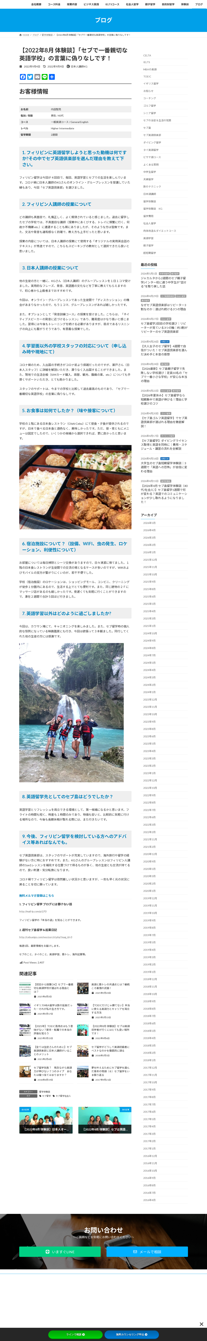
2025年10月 (150, 574)
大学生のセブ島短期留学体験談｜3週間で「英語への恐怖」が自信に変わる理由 (164, 467)
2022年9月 (149, 795)
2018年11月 (150, 986)
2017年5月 (149, 1118)
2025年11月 (150, 566)
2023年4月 (149, 751)
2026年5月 (149, 522)
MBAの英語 (150, 69)
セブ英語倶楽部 (152, 135)
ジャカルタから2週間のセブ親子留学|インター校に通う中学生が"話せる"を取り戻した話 (163, 282)
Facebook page (161, 1302)
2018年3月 (149, 1045)
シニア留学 (149, 112)
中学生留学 (149, 171)
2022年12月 (150, 780)
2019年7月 (149, 934)
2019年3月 (149, 957)
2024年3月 (149, 677)
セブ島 (147, 127)
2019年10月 (150, 912)
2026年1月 (149, 552)
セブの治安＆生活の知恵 (157, 120)
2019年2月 (149, 964)
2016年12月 (150, 1155)
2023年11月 (150, 706)
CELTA (147, 55)
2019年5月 (149, 942)
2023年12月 (150, 699)
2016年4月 (149, 1200)
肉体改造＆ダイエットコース (159, 230)
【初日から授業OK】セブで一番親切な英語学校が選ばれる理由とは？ (53, 988)
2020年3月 (149, 876)
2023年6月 (149, 736)
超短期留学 (149, 252)
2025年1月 (149, 625)
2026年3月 (149, 537)
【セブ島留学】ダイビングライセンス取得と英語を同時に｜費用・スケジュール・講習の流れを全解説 (164, 444)
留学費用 (148, 215)
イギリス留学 (151, 83)
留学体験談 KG (152, 208)
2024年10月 (150, 633)
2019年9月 (149, 920)
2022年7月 (149, 809)
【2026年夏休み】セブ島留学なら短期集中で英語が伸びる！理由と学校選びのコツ (164, 399)
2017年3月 (149, 1133)
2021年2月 (149, 846)
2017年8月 (149, 1097)
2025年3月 (149, 618)
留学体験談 (44, 1091)
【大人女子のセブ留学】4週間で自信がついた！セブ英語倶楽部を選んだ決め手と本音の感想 (164, 350)
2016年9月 (149, 1177)
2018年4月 (149, 1038)
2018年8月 (149, 1008)
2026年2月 (149, 544)
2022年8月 (149, 802)
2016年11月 (150, 1163)
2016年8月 (149, 1185)
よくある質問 (151, 164)
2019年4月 (149, 949)
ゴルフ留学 (149, 105)
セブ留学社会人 (63, 1096)
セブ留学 (46, 1096)
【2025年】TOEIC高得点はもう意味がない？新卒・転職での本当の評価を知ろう (53, 1030)
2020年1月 (149, 890)
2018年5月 (149, 1030)
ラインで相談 (75, 1334)
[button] (60, 1252)
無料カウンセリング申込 (131, 1334)
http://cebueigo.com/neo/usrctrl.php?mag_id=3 (45, 937)
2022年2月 (149, 831)
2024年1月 (149, 692)
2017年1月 (149, 1148)
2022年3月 (149, 824)
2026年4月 (149, 530)
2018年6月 (149, 1023)
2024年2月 (149, 684)
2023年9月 (149, 721)
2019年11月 (150, 905)
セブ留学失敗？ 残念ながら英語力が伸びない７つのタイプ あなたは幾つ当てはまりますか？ (53, 1071)
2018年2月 (149, 1052)
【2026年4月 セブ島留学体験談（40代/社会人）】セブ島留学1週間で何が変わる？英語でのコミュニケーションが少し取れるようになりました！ (164, 494)
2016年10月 (150, 1170)
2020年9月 (149, 861)
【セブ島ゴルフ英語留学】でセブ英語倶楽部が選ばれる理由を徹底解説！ (164, 422)
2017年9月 (149, 1089)
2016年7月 (149, 1192)
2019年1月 (149, 971)
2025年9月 (149, 581)
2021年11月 (150, 839)
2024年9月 (149, 640)
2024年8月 (149, 647)
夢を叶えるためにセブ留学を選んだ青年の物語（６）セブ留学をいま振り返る (110, 1071)
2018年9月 (149, 1001)
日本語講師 (149, 193)
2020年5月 (149, 868)
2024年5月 (149, 662)
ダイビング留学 (152, 142)
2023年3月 (149, 758)
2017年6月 (149, 1111)
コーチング (149, 98)
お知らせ (148, 90)
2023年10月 (150, 714)
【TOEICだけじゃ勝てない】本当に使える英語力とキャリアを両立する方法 (110, 1009)
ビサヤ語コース (152, 157)
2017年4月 (149, 1126)
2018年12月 (150, 979)
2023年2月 (149, 765)
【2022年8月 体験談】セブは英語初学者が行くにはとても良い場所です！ (110, 1030)
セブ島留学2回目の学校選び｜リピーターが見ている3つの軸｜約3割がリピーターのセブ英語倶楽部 (164, 327)
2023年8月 (149, 728)
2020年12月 (150, 854)
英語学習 (148, 238)
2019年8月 (149, 927)
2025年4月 (149, 611)
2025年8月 (149, 589)
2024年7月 (149, 655)
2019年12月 (150, 898)
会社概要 (27, 1277)
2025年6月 (149, 596)
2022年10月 (150, 787)
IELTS (146, 62)
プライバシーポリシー (49, 1277)
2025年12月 (150, 559)
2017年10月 (150, 1082)
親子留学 (148, 245)
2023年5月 (149, 743)
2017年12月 (150, 1067)
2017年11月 (150, 1074)
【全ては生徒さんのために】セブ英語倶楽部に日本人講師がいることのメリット (53, 1050)
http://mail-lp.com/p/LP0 (32, 911)
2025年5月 (149, 603)
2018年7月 (149, 1015)
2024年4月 (149, 669)
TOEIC (147, 76)
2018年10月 (150, 993)
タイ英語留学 (151, 149)
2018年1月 (149, 1060)
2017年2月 (149, 1141)
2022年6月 (149, 817)
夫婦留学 (148, 179)
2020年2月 (149, 883)
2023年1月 (149, 772)
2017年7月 (149, 1104)
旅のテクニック (152, 186)
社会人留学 (149, 223)
